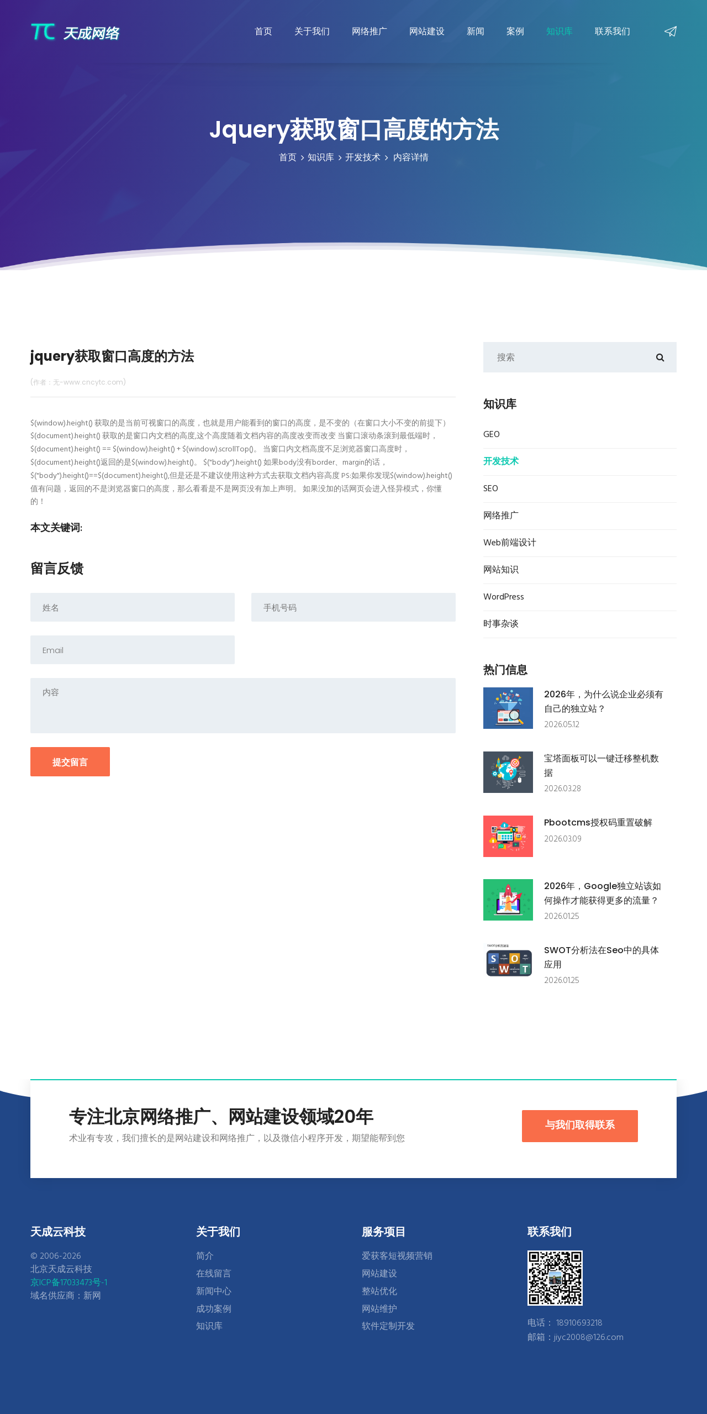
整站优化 (379, 1292)
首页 (263, 31)
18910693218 (579, 1323)
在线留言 (213, 1274)
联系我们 (612, 31)
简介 (205, 1256)
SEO (490, 489)
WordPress (503, 597)
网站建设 (427, 31)
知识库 (559, 31)
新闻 (475, 31)
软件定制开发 (388, 1327)
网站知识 (501, 570)
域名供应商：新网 (65, 1296)
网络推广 (369, 31)
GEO (491, 435)
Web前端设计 (509, 543)
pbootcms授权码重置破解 (598, 822)
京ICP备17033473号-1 (68, 1283)
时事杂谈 (501, 624)
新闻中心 (213, 1292)
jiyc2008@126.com (589, 1338)
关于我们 (312, 31)
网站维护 (379, 1309)
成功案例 (213, 1309)
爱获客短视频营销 (397, 1256)
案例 (515, 31)
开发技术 (363, 158)
